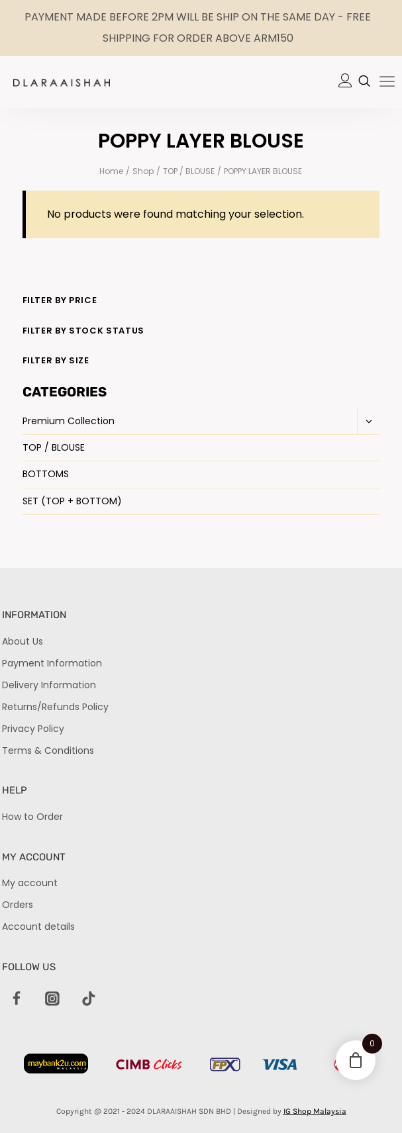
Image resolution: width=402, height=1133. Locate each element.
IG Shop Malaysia (314, 1111)
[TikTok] (88, 999)
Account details (38, 926)
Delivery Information (49, 685)
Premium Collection (69, 421)
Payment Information (52, 663)
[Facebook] (16, 999)
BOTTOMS (46, 473)
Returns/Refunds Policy (55, 706)
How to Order (32, 816)
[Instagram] (53, 999)
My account (30, 882)
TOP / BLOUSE (54, 447)
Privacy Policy (33, 728)
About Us (22, 641)
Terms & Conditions (48, 750)
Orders (17, 904)
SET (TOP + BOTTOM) (72, 501)
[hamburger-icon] (387, 82)
